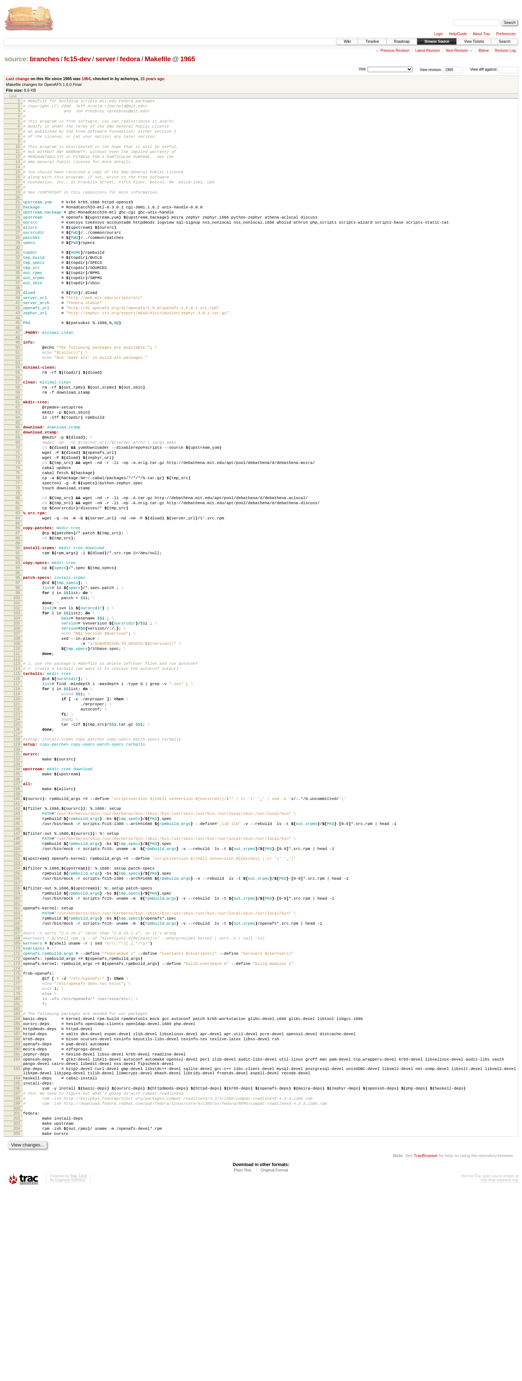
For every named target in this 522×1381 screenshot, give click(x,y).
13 (18, 175)
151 (16, 992)
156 (16, 1019)
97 (18, 670)
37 (18, 320)
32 (18, 289)
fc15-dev (77, 59)
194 (16, 1257)
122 (16, 823)
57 (18, 434)
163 (16, 1060)
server (105, 59)
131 (16, 876)
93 (18, 647)
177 (16, 1143)
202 (16, 1305)
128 (16, 859)
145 (16, 956)
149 (16, 979)
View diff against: (494, 69)
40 (18, 337)
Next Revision (457, 51)
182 (16, 1174)
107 (16, 732)
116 (16, 786)
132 (16, 882)
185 (16, 1191)
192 (16, 1234)
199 (16, 1288)
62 (18, 463)
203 (16, 1311)
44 (18, 361)
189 (16, 1216)
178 (16, 1149)
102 (16, 701)
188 (16, 1209)
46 (18, 372)
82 (18, 584)
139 (16, 922)
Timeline (372, 41)
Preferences (506, 34)
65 (18, 482)
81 (18, 578)
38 (18, 326)
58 (18, 440)
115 (16, 780)
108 (16, 738)
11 (18, 162)
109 (16, 744)
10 (18, 156)
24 (18, 241)
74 (18, 536)
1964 (86, 78)
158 (16, 1030)
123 (16, 829)
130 (16, 871)
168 (16, 1089)
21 (18, 222)
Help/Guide (458, 34)
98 (18, 677)
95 (18, 660)
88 (18, 619)
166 (16, 1078)
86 (18, 607)
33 (18, 295)
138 (16, 916)
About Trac (481, 34)
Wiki (347, 41)
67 (18, 493)
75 (18, 542)
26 (18, 253)
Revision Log (505, 51)
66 (18, 487)
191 (16, 1228)
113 (16, 768)
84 (18, 596)
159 (16, 1036)
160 (16, 1043)
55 (18, 423)
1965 (187, 59)
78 (18, 561)
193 (16, 1246)
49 (18, 388)
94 (18, 653)
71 (18, 517)
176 (16, 1137)
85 (18, 602)
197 (16, 1276)
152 (16, 996)
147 (16, 967)
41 (18, 343)
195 (16, 1263)
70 (18, 511)
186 (16, 1197)
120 (16, 811)
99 (18, 683)
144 (16, 950)
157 (16, 1026)
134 (16, 893)
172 (16, 1114)
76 (18, 548)
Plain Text (242, 1361)
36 (18, 313)
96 (18, 664)
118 (16, 798)
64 (18, 476)
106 (16, 726)
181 (16, 1168)
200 (16, 1294)
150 (16, 985)
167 (16, 1083)
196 (16, 1270)
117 (16, 792)
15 (18, 187)
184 (16, 1185)
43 (18, 355)
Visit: (362, 69)
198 (16, 1282)
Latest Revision (427, 51)
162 (16, 1054)
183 (16, 1179)
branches (44, 59)
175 (16, 1131)
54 (18, 417)
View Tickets (474, 41)
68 (18, 499)
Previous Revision (394, 51)
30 (18, 278)
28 (18, 266)
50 (18, 394)
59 (18, 446)
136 (16, 905)
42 (18, 349)
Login (438, 34)
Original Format (274, 1361)
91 (18, 636)
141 (16, 933)
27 (18, 259)
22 (18, 229)
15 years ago (152, 78)
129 (16, 865)
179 (16, 1155)
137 (16, 910)
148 (16, 973)
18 (18, 205)
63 (18, 470)
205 (16, 1324)
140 (16, 927)
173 (16, 1120)
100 (16, 689)
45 (18, 366)
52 (18, 406)
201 (16, 1299)
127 (16, 854)
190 (16, 1222)
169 (16, 1095)
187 (16, 1203)
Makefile (158, 59)
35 (18, 307)
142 (16, 938)
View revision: (431, 69)
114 (16, 774)
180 (16, 1162)
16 (18, 193)
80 (18, 571)
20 (18, 218)
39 (18, 330)
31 (18, 283)
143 (16, 944)
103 (16, 707)
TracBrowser (426, 1346)
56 (18, 429)
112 (16, 763)
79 (18, 567)
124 (16, 835)
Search (504, 41)
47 (18, 377)
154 (16, 1007)
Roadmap (402, 41)
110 (16, 750)
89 (18, 625)
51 (18, 400)
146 (16, 962)
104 (16, 714)
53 (18, 412)
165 (16, 1072)
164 (16, 1066)
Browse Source (436, 41)
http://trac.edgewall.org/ (499, 1371)
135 (16, 899)
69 (18, 505)
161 (16, 1049)
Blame (483, 51)
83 (18, 590)
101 (16, 695)
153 (16, 1002)
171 (16, 1108)
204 (16, 1317)
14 (18, 181)
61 (18, 457)
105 (16, 720)
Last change (17, 78)
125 (16, 841)
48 (18, 383)
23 (18, 235)
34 (18, 301)
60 (18, 453)
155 (16, 1013)
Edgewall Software (70, 1371)
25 (18, 247)
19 (18, 212)
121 (16, 817)
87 (18, 613)
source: (16, 59)
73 (18, 530)
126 (16, 848)
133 (16, 888)
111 (16, 757)
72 (18, 524)
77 (18, 554)
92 (18, 642)
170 (16, 1101)
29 (18, 272)
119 (16, 805)
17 (18, 199)
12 (18, 168)
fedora (130, 59)
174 (16, 1126)
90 (18, 630)
